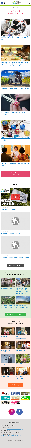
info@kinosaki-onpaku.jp (15, 429)
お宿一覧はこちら (15, 385)
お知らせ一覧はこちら (15, 265)
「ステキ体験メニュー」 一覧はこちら (15, 173)
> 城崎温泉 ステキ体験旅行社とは (11, 435)
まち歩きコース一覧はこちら (15, 314)
